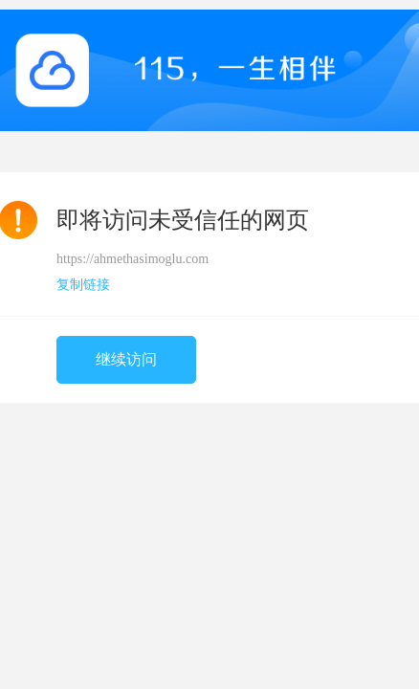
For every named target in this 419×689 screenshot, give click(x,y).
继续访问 (126, 359)
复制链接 (83, 285)
